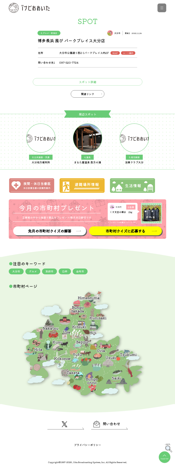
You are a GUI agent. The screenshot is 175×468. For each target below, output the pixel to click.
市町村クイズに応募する (125, 231)
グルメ (33, 271)
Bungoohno (92, 380)
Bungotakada (77, 308)
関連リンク (87, 94)
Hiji (92, 332)
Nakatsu (50, 328)
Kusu (57, 342)
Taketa (73, 372)
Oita (101, 350)
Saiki (116, 377)
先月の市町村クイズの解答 (49, 231)
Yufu (77, 354)
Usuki (110, 357)
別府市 (49, 271)
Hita (38, 349)
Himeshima (89, 297)
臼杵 (64, 271)
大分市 (16, 271)
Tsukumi (128, 354)
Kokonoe (62, 358)
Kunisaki (98, 317)
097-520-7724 (68, 62)
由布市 (80, 271)
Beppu (82, 341)
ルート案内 (128, 53)
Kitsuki (79, 326)
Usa (66, 331)
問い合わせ (106, 424)
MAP (115, 53)
